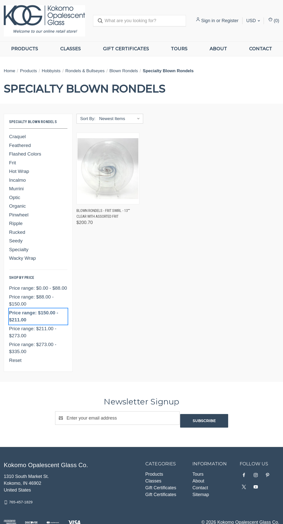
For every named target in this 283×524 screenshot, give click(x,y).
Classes (70, 49)
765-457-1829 (20, 499)
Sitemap (200, 491)
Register (230, 20)
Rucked (17, 232)
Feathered (20, 145)
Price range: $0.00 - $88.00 (38, 288)
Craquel (17, 136)
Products (24, 49)
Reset (15, 360)
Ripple (16, 223)
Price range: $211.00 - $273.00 (32, 332)
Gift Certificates (126, 49)
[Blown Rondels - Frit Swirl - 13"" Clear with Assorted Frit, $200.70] (108, 168)
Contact (260, 49)
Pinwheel (18, 214)
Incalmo (17, 180)
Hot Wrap (19, 171)
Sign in (208, 20)
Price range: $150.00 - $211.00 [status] (33, 316)
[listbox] (120, 119)
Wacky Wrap (22, 258)
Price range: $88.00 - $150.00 (31, 300)
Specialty (18, 249)
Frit (12, 162)
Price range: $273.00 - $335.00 (32, 348)
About (218, 49)
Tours (179, 49)
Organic (17, 206)
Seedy (16, 240)
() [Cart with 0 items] (273, 20)
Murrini (16, 188)
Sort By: (87, 118)
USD (253, 20)
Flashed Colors (25, 154)
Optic (14, 197)
